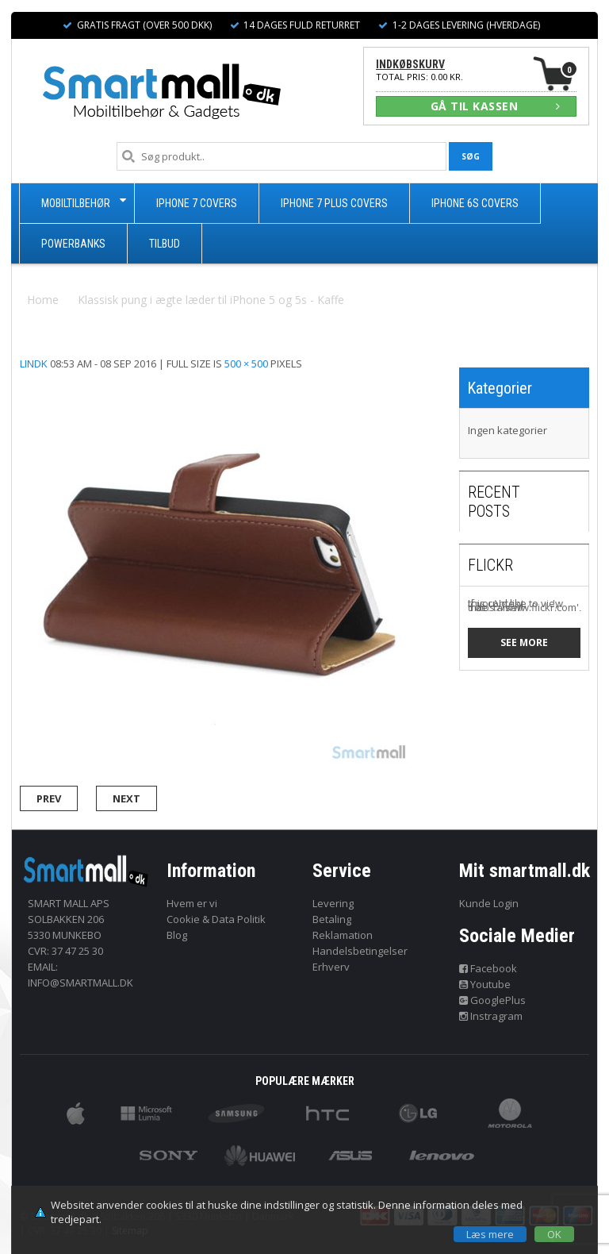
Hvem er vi (192, 903)
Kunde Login (489, 903)
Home (43, 299)
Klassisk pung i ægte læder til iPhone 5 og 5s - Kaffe (211, 299)
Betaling (331, 919)
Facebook (488, 968)
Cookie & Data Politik (216, 919)
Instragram (491, 1016)
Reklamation (342, 935)
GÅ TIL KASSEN (496, 105)
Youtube (485, 984)
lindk (34, 363)
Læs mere (490, 1234)
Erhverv (331, 967)
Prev (48, 798)
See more (524, 642)
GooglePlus (493, 1000)
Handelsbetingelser (360, 951)
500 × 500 (246, 363)
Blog (177, 935)
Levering (333, 903)
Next (126, 798)
